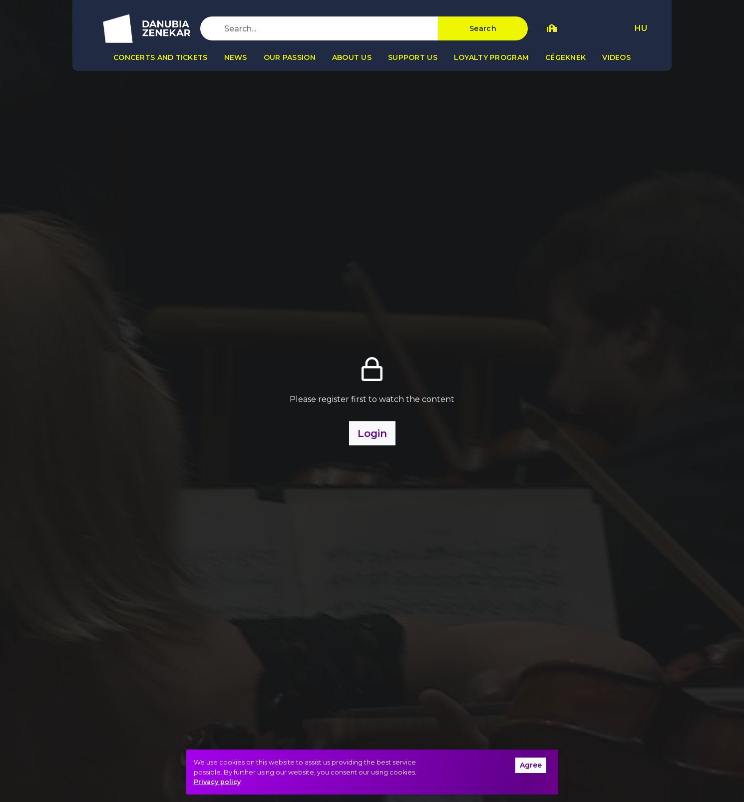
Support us (412, 57)
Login (372, 433)
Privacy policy (217, 782)
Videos (616, 57)
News (235, 57)
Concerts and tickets (160, 57)
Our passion (290, 57)
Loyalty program (491, 57)
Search (482, 28)
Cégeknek (565, 57)
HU (641, 28)
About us (352, 57)
